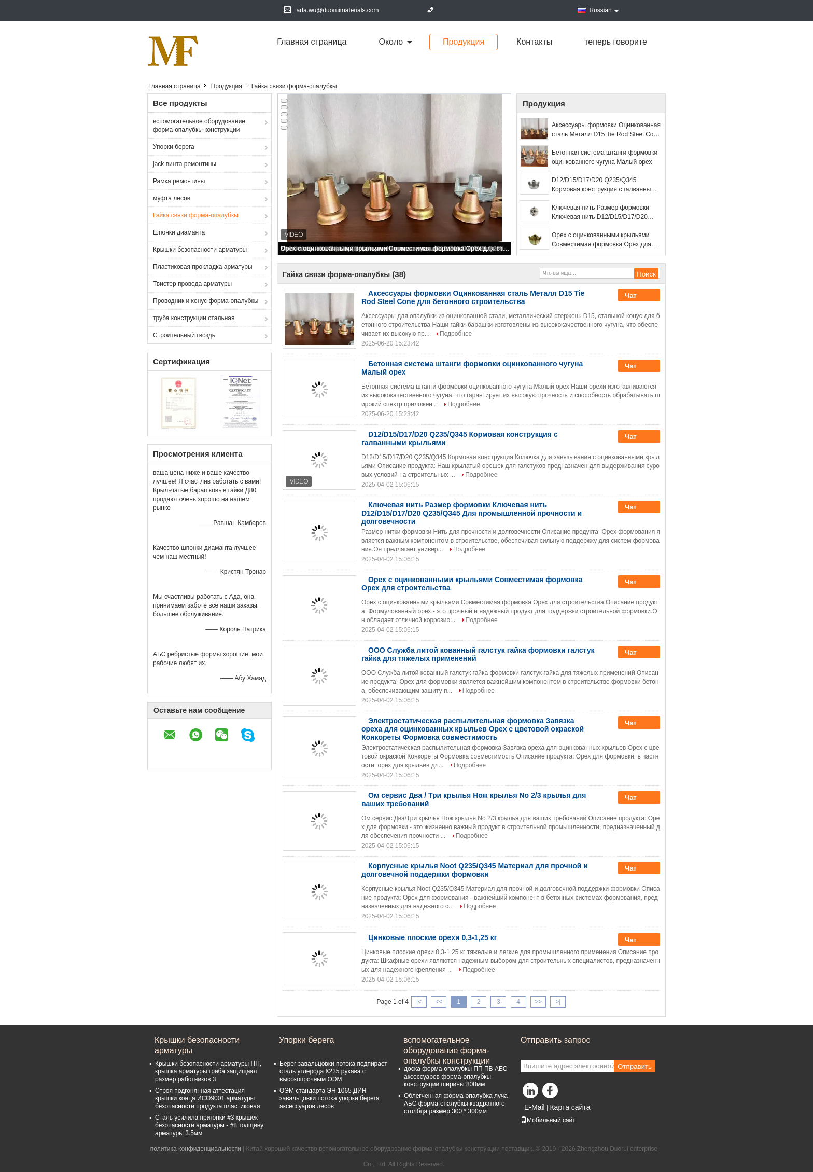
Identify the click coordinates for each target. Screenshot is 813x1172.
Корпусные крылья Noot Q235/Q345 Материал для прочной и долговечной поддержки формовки (474, 870)
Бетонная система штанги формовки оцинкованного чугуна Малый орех (604, 157)
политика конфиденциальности (195, 1148)
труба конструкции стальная (193, 318)
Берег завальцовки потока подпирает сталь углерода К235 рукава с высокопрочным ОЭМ (333, 1071)
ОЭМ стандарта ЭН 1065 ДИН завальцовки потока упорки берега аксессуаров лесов (329, 1098)
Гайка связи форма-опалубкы (196, 215)
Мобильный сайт (548, 1120)
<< (438, 1001)
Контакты (534, 41)
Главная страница (311, 41)
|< (419, 1001)
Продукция (463, 41)
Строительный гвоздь (184, 335)
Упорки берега (173, 146)
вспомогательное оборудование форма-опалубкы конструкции (199, 125)
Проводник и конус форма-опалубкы (205, 301)
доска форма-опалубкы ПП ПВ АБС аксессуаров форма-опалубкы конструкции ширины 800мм (455, 1076)
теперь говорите (615, 41)
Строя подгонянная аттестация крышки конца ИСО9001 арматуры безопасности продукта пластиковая (207, 1098)
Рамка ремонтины (179, 181)
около (391, 41)
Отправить (635, 1066)
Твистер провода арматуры (192, 283)
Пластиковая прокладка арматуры (203, 266)
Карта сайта (570, 1107)
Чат (638, 296)
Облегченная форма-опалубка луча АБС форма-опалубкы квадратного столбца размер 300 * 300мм (456, 1103)
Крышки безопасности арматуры (200, 249)
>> (538, 1001)
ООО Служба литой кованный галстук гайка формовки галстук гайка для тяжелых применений (478, 654)
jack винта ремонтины (184, 164)
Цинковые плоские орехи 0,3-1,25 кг (432, 937)
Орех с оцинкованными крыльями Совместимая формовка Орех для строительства (395, 248)
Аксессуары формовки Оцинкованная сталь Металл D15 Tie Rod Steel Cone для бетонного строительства (606, 130)
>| (557, 1001)
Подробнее (456, 333)
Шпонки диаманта (179, 232)
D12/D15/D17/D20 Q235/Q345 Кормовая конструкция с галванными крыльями (605, 185)
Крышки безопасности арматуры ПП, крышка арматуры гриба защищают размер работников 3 (208, 1071)
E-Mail (534, 1107)
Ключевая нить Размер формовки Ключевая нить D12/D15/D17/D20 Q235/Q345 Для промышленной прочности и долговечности (600, 213)
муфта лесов (171, 198)
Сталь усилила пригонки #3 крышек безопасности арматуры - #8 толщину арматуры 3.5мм (209, 1125)
